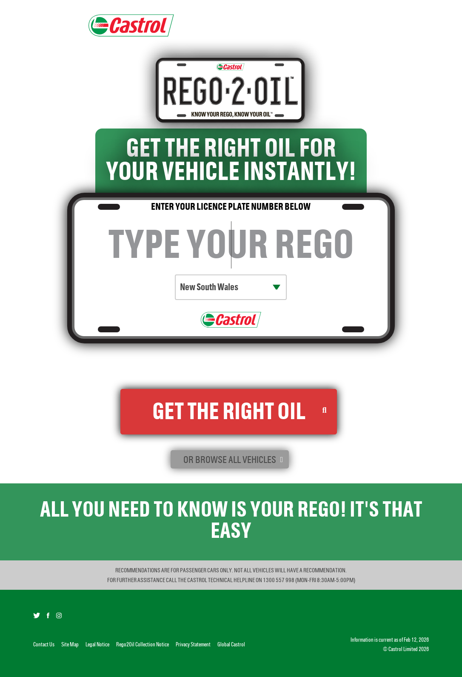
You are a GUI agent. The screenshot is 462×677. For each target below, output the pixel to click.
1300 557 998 (279, 580)
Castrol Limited (403, 649)
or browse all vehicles (229, 459)
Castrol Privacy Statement (297, 372)
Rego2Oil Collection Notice (209, 372)
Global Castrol (231, 644)
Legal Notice (97, 644)
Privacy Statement (193, 644)
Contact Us (43, 644)
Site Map (70, 644)
